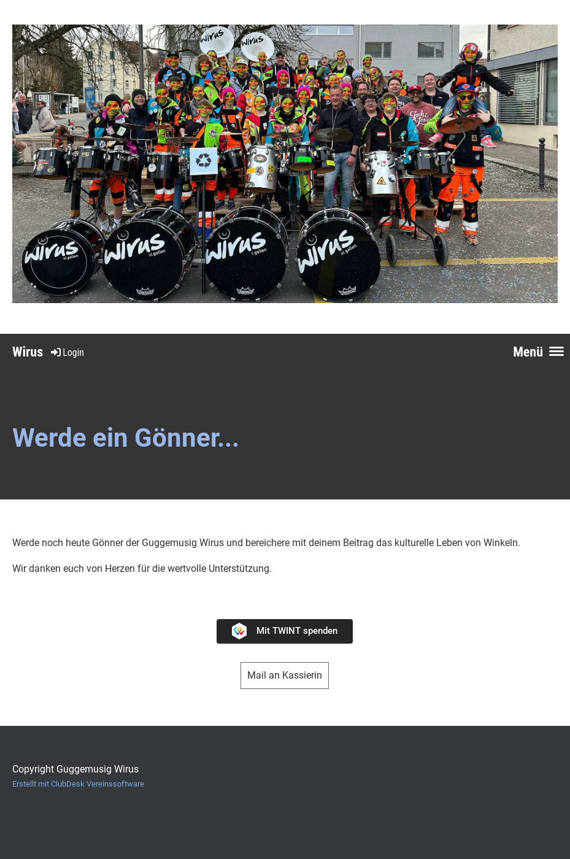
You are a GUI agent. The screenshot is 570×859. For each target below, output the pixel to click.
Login (66, 352)
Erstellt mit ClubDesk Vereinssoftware (78, 783)
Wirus (27, 352)
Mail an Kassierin (284, 675)
